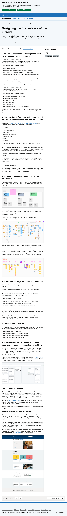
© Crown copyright (60, 512)
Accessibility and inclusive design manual (24, 23)
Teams (19, 18)
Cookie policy (23, 510)
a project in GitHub (38, 357)
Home (14, 18)
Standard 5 (18, 432)
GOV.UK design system (14, 400)
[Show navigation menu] (62, 15)
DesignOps (9, 23)
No (20, 498)
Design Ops (55, 56)
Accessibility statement (34, 510)
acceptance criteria (28, 49)
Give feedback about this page (55, 498)
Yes (17, 498)
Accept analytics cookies (9, 9)
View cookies (35, 9)
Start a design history (28, 18)
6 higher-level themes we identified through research (23, 123)
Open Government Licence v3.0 (27, 512)
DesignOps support (46, 510)
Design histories (6, 18)
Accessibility (49, 56)
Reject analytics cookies (24, 9)
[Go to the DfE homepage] (10, 15)
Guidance (16, 510)
